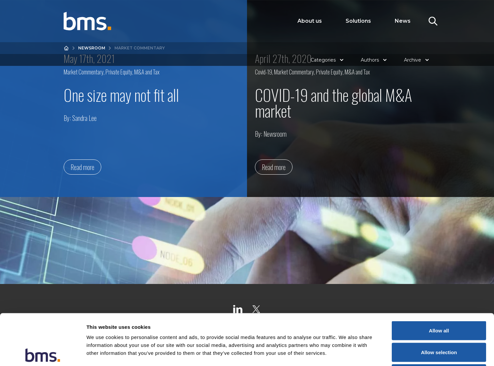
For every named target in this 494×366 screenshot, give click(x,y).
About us (309, 21)
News (403, 21)
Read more (82, 167)
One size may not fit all (121, 94)
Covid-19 (263, 72)
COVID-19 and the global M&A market (333, 102)
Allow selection (439, 301)
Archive (417, 60)
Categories (328, 60)
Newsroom (91, 47)
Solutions (358, 21)
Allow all (439, 279)
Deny (439, 322)
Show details (346, 353)
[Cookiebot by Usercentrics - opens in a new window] (43, 353)
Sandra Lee (84, 118)
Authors (374, 60)
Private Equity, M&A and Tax (133, 72)
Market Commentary (84, 72)
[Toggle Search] (433, 21)
